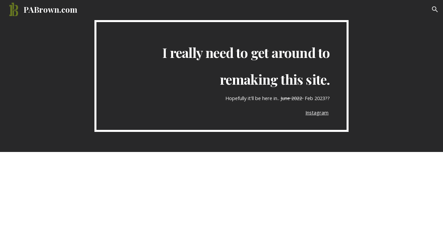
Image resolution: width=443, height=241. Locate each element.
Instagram (316, 112)
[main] (221, 76)
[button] (435, 9)
